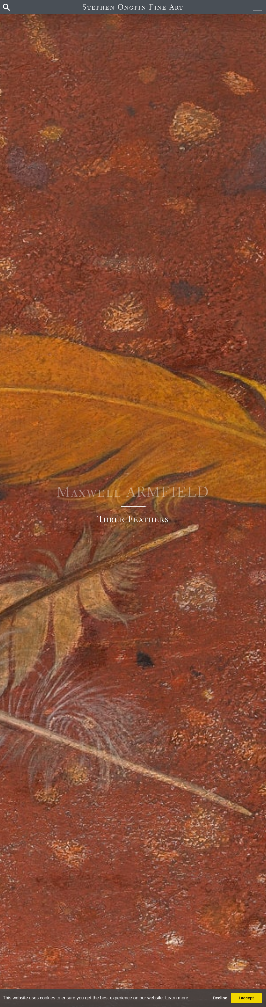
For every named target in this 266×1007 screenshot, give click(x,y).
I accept (246, 998)
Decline (220, 998)
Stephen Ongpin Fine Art (133, 7)
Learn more (176, 997)
